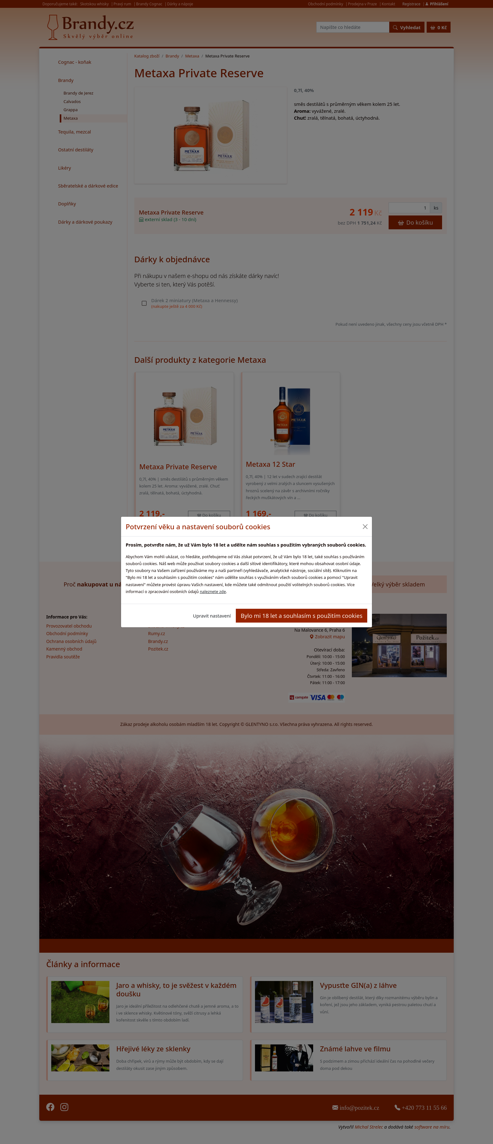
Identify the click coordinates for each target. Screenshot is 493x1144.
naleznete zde (213, 591)
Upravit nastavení (212, 616)
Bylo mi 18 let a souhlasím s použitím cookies (302, 615)
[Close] (364, 526)
